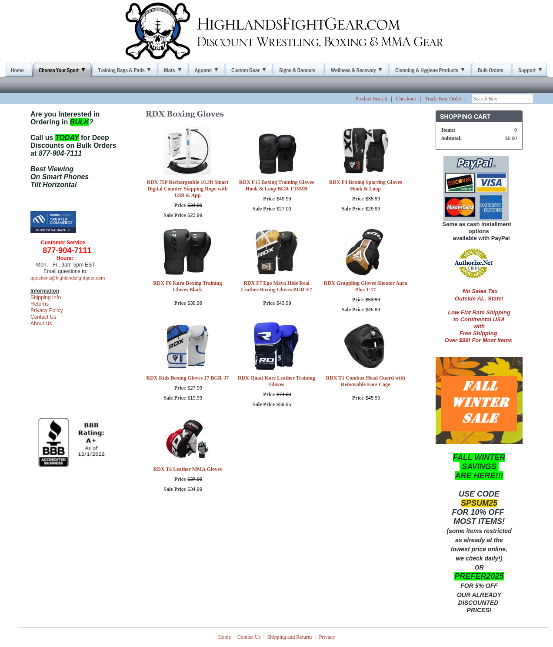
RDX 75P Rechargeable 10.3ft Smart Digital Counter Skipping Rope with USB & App (188, 188)
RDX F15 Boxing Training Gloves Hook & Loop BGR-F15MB (276, 185)
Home (224, 637)
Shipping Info (45, 297)
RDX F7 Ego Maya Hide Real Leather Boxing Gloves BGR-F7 (276, 286)
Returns (39, 304)
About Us (41, 323)
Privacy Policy (46, 310)
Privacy (327, 637)
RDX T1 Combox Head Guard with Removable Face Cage (365, 381)
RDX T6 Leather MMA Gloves (187, 469)
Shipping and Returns (290, 637)
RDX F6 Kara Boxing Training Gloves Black (187, 286)
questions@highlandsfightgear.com (67, 277)
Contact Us (43, 317)
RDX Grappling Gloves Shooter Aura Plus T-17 (365, 286)
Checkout (406, 99)
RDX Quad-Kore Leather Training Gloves (276, 381)
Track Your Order (443, 99)
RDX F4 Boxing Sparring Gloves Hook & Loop (365, 185)
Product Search (371, 99)
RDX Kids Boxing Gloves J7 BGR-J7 (187, 378)
